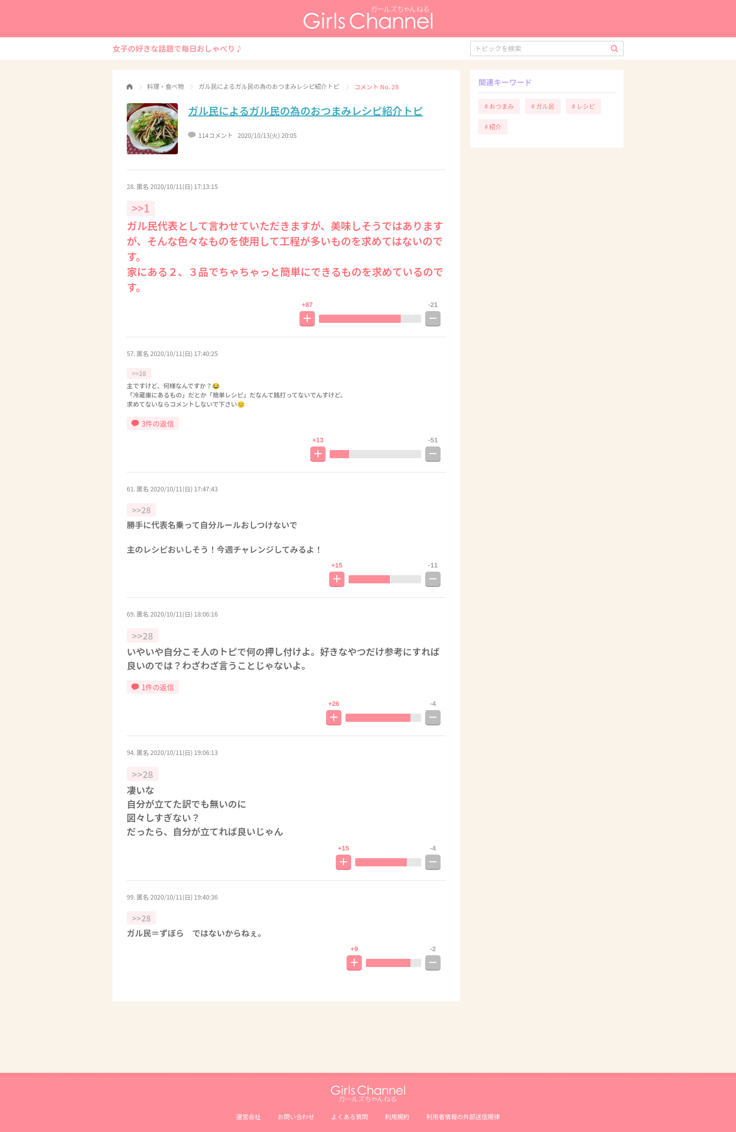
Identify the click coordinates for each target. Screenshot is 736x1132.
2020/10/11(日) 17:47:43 (184, 488)
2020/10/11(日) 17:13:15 (184, 186)
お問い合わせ (296, 1116)
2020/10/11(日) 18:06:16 (184, 613)
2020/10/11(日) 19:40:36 (184, 896)
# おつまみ (499, 106)
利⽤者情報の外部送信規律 (463, 1116)
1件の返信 (152, 687)
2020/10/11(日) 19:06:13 (184, 752)
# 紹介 (493, 126)
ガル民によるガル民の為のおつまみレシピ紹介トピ (305, 110)
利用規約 (397, 1116)
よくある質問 (349, 1116)
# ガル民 (542, 106)
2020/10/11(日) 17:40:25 (184, 353)
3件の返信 (152, 423)
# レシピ (583, 106)
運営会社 (248, 1116)
